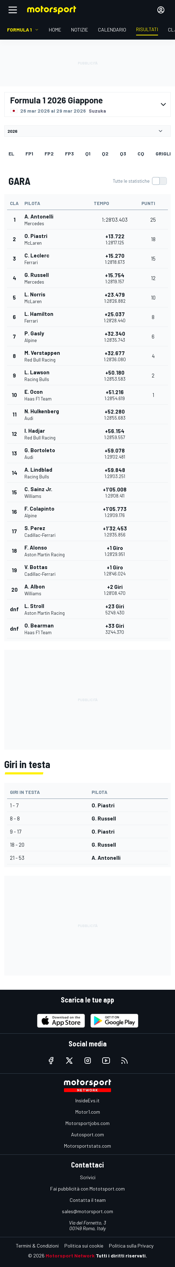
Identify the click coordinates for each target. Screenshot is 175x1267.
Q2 (105, 153)
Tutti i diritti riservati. (121, 1255)
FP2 (49, 153)
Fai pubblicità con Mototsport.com (87, 1189)
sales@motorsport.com (87, 1211)
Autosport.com (87, 1134)
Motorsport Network (70, 1255)
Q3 (123, 153)
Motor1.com (87, 1112)
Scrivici (87, 1177)
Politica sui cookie (83, 1246)
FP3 (69, 153)
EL (11, 153)
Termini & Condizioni (37, 1246)
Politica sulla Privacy (131, 1246)
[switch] (140, 180)
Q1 (88, 153)
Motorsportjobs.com (87, 1123)
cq (141, 153)
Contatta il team (88, 1200)
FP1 (29, 153)
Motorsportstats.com (87, 1146)
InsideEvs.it (87, 1100)
